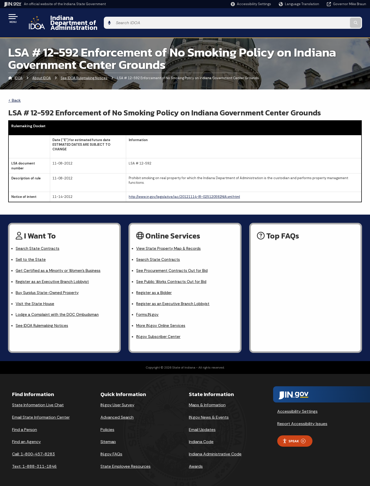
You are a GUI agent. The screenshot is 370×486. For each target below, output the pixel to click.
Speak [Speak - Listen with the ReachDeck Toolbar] (294, 436)
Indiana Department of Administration (103, 18)
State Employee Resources (125, 462)
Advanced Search (117, 412)
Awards (196, 462)
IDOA (19, 69)
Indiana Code (201, 437)
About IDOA (41, 69)
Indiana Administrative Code (215, 449)
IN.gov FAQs (111, 449)
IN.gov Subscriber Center (159, 332)
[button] (251, 4)
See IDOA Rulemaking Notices (84, 69)
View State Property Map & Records (170, 240)
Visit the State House (36, 297)
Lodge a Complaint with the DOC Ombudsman (59, 309)
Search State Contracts (38, 240)
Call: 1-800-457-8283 (33, 449)
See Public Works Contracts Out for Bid (173, 274)
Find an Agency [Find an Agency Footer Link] (26, 437)
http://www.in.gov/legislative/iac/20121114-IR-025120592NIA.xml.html (184, 188)
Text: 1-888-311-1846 (34, 462)
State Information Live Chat (38, 400)
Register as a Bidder (154, 286)
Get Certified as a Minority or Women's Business (60, 263)
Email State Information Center (41, 412)
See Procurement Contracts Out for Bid (173, 263)
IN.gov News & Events (209, 412)
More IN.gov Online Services (161, 320)
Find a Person (24, 425)
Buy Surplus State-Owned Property (49, 286)
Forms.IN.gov (147, 309)
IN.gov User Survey (117, 400)
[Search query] (324, 18)
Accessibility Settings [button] (297, 407)
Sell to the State (31, 251)
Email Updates (202, 425)
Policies (107, 425)
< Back (14, 91)
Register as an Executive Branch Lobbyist (54, 274)
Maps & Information (207, 400)
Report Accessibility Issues (302, 419)
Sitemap (108, 437)
